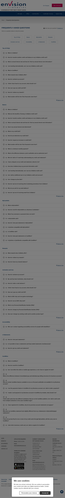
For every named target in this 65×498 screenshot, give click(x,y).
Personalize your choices (29, 493)
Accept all (45, 493)
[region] (32, 487)
